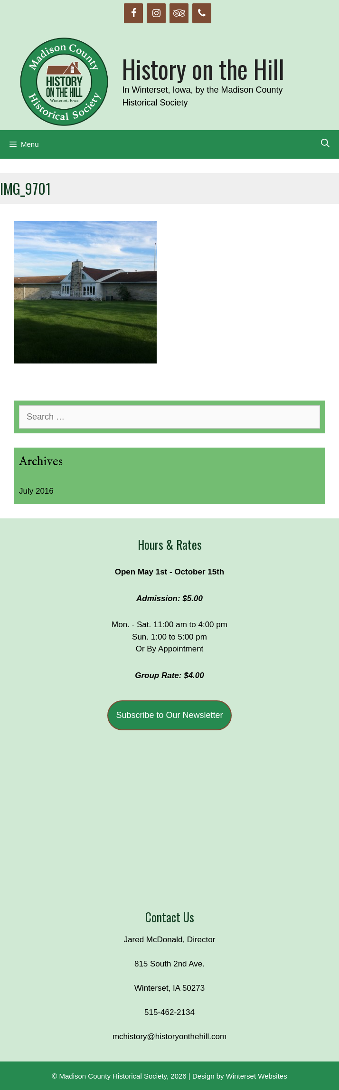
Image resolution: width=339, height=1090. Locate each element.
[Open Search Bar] (325, 143)
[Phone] (201, 13)
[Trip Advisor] (179, 13)
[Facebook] (133, 13)
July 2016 (36, 491)
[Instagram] (156, 13)
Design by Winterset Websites (239, 1076)
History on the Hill (203, 68)
